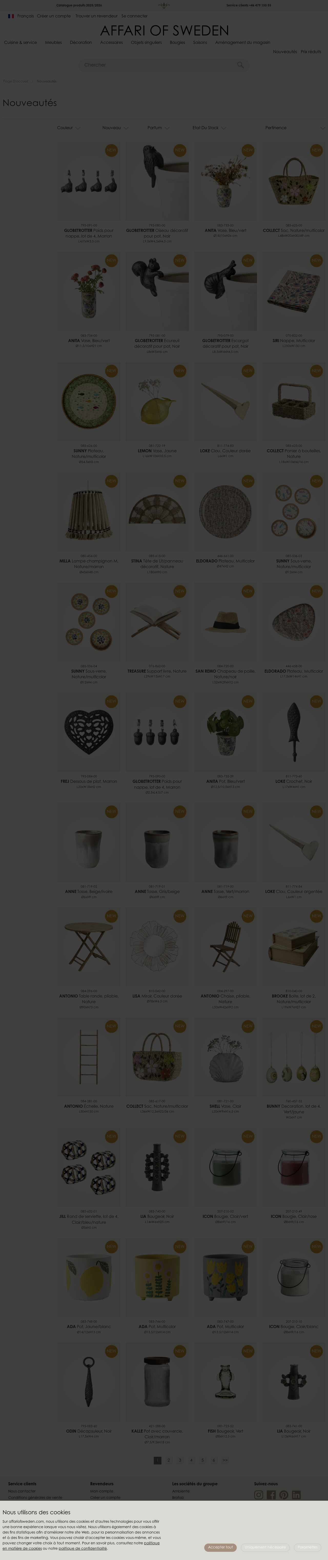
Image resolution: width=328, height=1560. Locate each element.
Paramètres (307, 1547)
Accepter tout (220, 1547)
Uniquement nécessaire (265, 1547)
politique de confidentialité (83, 1549)
